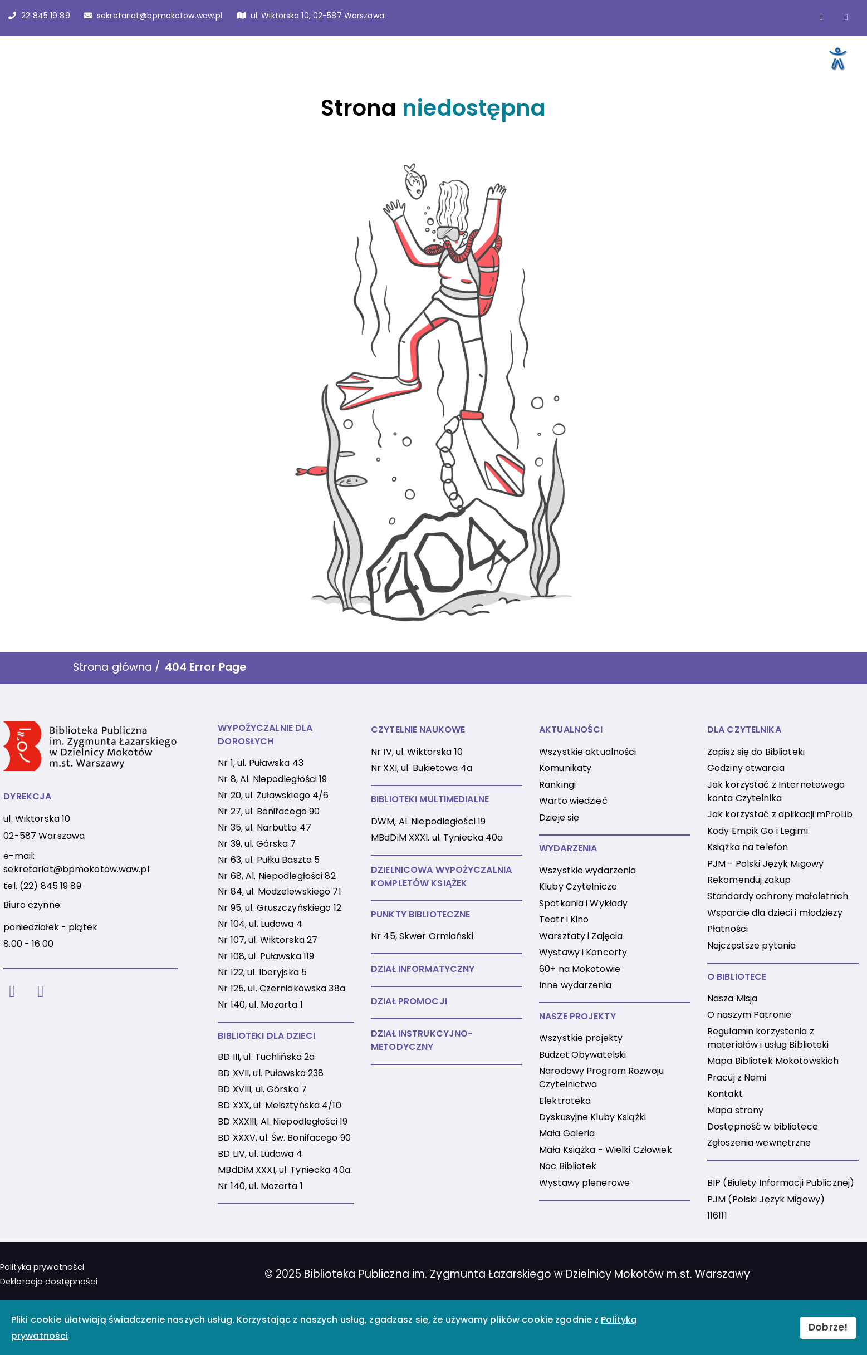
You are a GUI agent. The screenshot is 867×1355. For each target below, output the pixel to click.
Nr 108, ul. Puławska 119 (266, 956)
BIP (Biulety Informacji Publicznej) (780, 1182)
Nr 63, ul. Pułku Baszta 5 (269, 859)
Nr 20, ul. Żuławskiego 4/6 (273, 795)
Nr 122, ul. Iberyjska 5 (262, 972)
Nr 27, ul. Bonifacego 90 (269, 811)
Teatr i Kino (564, 919)
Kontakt (725, 1093)
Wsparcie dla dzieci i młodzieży (774, 912)
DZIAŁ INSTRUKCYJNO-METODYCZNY (422, 1040)
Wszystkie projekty (581, 1038)
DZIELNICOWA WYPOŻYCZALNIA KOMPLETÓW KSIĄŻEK (441, 876)
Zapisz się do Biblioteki (756, 751)
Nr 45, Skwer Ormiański (422, 936)
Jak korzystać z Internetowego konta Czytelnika (776, 791)
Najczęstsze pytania (751, 945)
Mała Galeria (567, 1133)
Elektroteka (565, 1100)
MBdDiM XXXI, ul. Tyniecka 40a (284, 1169)
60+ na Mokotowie (579, 969)
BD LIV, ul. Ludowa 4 (260, 1153)
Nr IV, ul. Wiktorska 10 (417, 751)
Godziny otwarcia (746, 768)
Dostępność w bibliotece (762, 1126)
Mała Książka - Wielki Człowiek (605, 1149)
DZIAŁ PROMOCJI (409, 1001)
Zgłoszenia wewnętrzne (759, 1142)
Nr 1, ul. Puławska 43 (260, 763)
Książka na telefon (747, 847)
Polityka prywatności (42, 1267)
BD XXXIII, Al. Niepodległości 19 (282, 1121)
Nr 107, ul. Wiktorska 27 (267, 940)
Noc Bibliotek (568, 1166)
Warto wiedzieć (573, 800)
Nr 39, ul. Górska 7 (257, 843)
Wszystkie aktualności (587, 751)
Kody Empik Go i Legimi (757, 830)
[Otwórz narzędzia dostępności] (837, 58)
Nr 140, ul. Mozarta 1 (260, 1004)
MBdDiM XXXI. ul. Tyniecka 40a (437, 837)
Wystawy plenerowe (584, 1182)
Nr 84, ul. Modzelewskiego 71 (279, 891)
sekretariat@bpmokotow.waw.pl (76, 869)
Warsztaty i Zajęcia (581, 936)
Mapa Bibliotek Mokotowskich (773, 1060)
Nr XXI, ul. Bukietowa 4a (421, 768)
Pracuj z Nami (737, 1077)
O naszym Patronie (749, 1014)
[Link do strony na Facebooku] (821, 17)
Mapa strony (735, 1110)
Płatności (727, 928)
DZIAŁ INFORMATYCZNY (422, 969)
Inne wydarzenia (575, 985)
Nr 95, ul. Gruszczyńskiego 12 (279, 907)
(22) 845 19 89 (50, 886)
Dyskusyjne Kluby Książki (592, 1117)
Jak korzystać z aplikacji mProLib (780, 814)
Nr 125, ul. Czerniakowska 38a (281, 988)
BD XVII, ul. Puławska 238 (271, 1073)
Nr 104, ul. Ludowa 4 (260, 923)
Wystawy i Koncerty (583, 952)
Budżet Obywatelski (582, 1054)
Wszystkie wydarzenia (587, 870)
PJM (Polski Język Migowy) (766, 1199)
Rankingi (557, 784)
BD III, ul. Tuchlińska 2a (266, 1056)
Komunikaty (565, 768)
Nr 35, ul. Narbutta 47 (264, 827)
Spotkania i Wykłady (583, 903)
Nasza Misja (732, 998)
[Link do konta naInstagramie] (846, 17)
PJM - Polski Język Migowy (765, 863)
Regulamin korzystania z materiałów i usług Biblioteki (768, 1038)
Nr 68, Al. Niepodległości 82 (276, 876)
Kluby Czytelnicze (578, 886)
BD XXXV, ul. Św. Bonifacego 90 (284, 1137)
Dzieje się (559, 817)
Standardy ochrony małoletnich (777, 896)
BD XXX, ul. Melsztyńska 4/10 (279, 1105)
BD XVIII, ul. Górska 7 (262, 1089)
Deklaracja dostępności (48, 1281)
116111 (717, 1215)
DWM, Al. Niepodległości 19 (428, 821)
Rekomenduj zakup (749, 879)
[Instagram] (40, 991)
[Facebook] (12, 991)
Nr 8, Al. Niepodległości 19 (272, 779)
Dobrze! (828, 1327)
